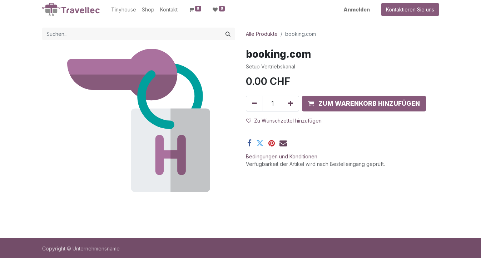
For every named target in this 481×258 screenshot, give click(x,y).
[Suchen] (228, 34)
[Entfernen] (254, 103)
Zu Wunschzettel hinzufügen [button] (284, 121)
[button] (364, 103)
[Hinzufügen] (290, 103)
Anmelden (356, 9)
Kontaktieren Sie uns (410, 9)
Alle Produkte (262, 34)
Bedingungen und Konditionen (281, 156)
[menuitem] (123, 9)
